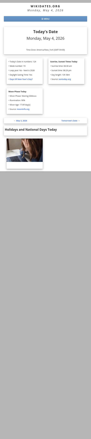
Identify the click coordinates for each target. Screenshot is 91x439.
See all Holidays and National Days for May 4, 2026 (31, 205)
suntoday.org (65, 79)
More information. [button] (28, 434)
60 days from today (15, 411)
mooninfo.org (23, 109)
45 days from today (15, 407)
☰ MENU (45, 19)
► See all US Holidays (15, 297)
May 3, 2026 (21, 120)
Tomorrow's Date (69, 120)
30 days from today (15, 403)
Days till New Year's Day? (22, 79)
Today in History (25, 389)
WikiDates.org (45, 6)
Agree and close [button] (76, 426)
